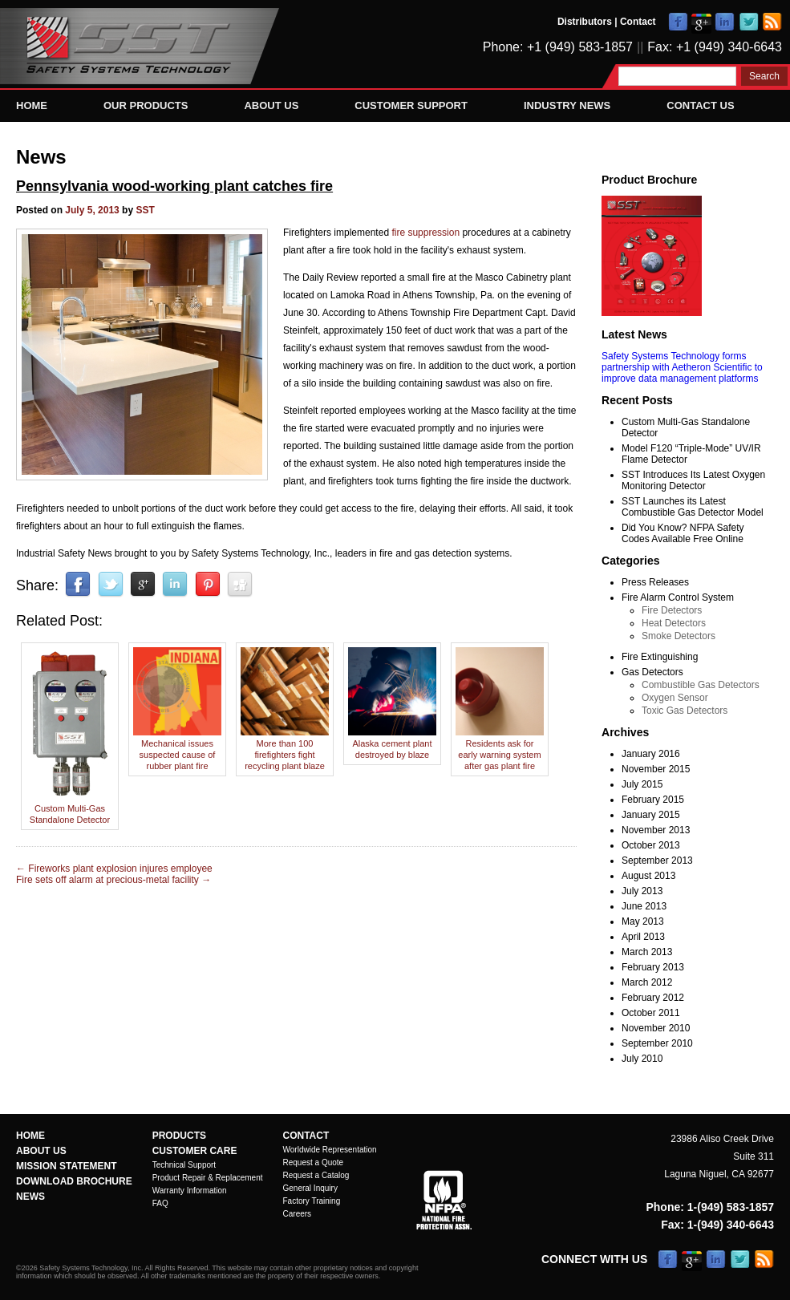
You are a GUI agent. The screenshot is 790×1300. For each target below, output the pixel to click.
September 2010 (657, 1043)
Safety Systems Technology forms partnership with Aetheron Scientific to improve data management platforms (682, 367)
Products (179, 1135)
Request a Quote (313, 1162)
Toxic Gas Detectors (684, 710)
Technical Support (184, 1164)
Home (31, 105)
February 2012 (653, 997)
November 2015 (656, 769)
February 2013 (653, 967)
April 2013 (643, 936)
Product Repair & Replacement (207, 1177)
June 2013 (644, 906)
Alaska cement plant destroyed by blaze (392, 743)
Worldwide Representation (330, 1149)
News (41, 157)
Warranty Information (189, 1190)
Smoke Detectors (678, 636)
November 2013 (656, 830)
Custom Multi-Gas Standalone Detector (70, 808)
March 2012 (647, 982)
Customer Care (194, 1150)
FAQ (160, 1203)
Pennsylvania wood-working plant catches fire (174, 186)
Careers (297, 1213)
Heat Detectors (674, 623)
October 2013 (651, 845)
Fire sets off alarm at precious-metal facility (113, 879)
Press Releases (655, 582)
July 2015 (642, 784)
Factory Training (312, 1201)
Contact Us (700, 105)
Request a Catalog (316, 1175)
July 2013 (642, 891)
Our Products (145, 105)
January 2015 (651, 814)
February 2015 (653, 799)
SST (145, 210)
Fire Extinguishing (660, 656)
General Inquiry (310, 1188)
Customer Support (411, 105)
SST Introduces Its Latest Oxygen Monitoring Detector (693, 480)
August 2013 (648, 875)
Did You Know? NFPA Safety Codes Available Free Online (683, 533)
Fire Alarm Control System (678, 597)
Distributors (584, 21)
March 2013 (647, 952)
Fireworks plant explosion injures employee (114, 868)
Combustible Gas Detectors (701, 684)
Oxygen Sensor (675, 697)
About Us (271, 105)
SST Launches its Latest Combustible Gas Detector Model (693, 507)
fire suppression (425, 232)
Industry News (567, 105)
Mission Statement (66, 1166)
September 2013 (657, 860)
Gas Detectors (652, 672)
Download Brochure (74, 1181)
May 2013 (643, 921)
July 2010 (642, 1058)
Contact (638, 21)
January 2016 (651, 753)
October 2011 (651, 1013)
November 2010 (656, 1028)
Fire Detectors (672, 610)
